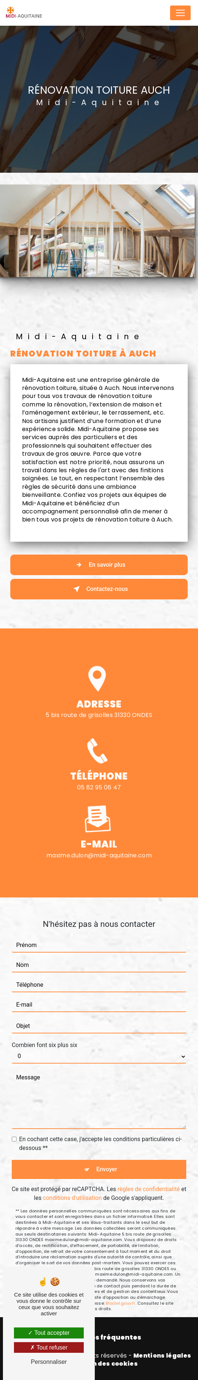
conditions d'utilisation (72, 1181)
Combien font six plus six (45, 1028)
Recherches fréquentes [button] (99, 1337)
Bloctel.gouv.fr (120, 1287)
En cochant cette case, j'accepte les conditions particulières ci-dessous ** (100, 1127)
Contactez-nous (99, 589)
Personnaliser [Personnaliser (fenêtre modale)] (49, 1362)
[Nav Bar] (180, 13)
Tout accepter (48, 1333)
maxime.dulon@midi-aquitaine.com (99, 839)
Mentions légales (162, 1356)
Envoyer (106, 1152)
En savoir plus (99, 565)
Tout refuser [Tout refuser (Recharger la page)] (49, 1347)
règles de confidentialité (149, 1172)
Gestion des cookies (104, 1364)
